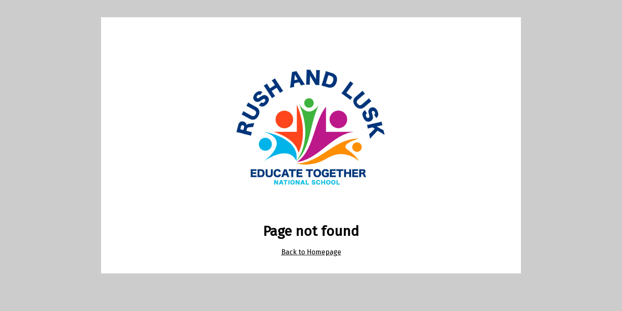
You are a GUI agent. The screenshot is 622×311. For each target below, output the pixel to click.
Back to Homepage (311, 252)
